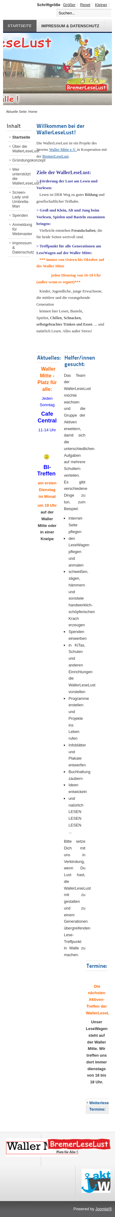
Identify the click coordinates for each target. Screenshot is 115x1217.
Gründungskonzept (21, 160)
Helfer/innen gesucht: (79, 360)
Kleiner (101, 4)
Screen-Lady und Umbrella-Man (20, 199)
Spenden (20, 215)
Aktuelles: (49, 357)
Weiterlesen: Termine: (101, 1106)
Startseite (20, 26)
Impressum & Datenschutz (70, 26)
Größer (69, 4)
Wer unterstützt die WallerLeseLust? (21, 176)
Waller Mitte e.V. (63, 149)
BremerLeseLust (55, 156)
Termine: (96, 966)
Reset (85, 4)
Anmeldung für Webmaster (21, 229)
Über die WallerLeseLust (21, 148)
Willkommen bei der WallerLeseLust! (60, 129)
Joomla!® (103, 1209)
